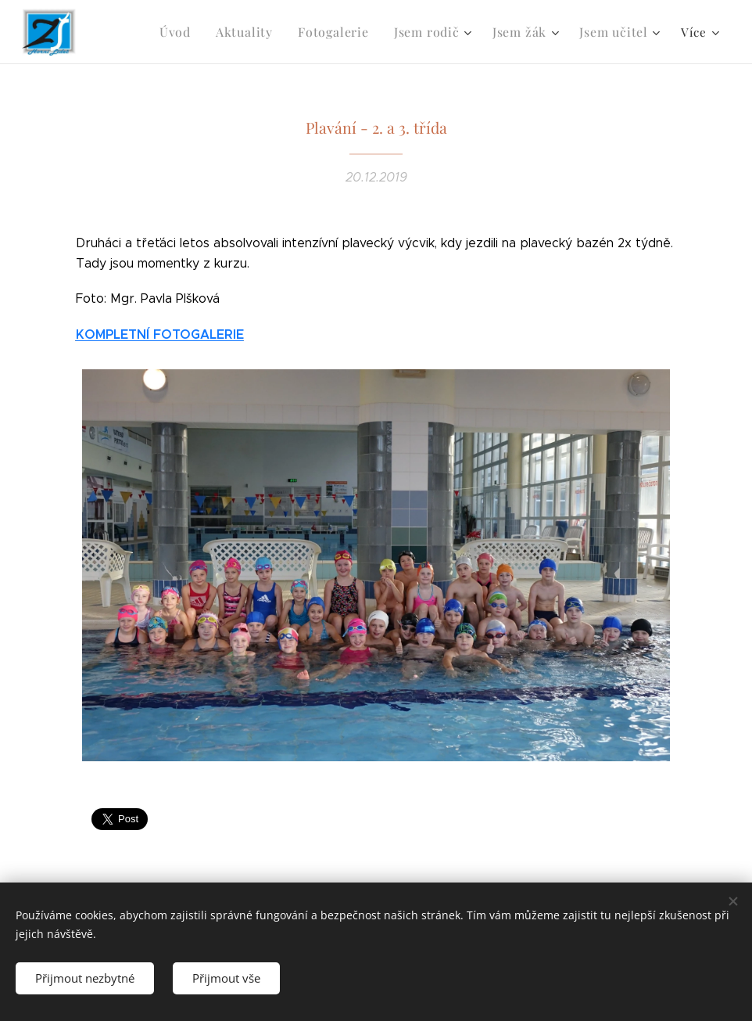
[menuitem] (194, 32)
